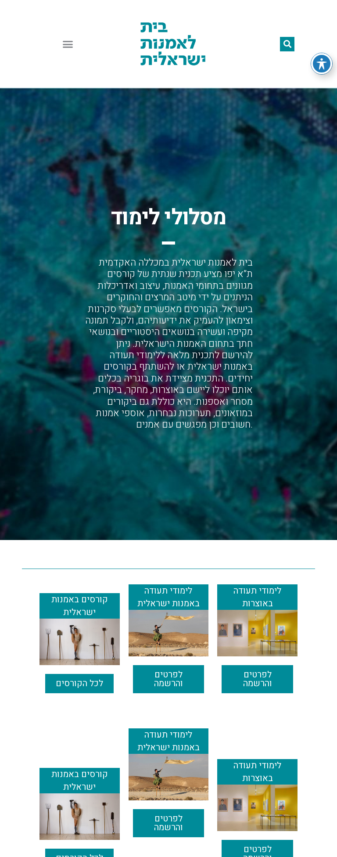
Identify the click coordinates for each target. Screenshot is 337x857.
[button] (68, 44)
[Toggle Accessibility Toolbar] (321, 63)
